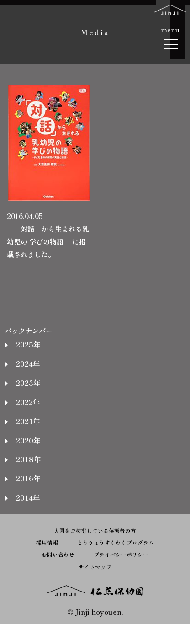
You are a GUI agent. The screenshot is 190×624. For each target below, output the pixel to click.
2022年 (28, 402)
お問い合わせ (58, 554)
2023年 (28, 383)
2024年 (28, 363)
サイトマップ (95, 567)
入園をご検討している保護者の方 (95, 530)
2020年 (28, 440)
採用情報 (47, 542)
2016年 (28, 478)
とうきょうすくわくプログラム (115, 542)
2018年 (28, 459)
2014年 (28, 497)
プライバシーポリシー (121, 554)
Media (95, 32)
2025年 (28, 344)
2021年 (28, 421)
